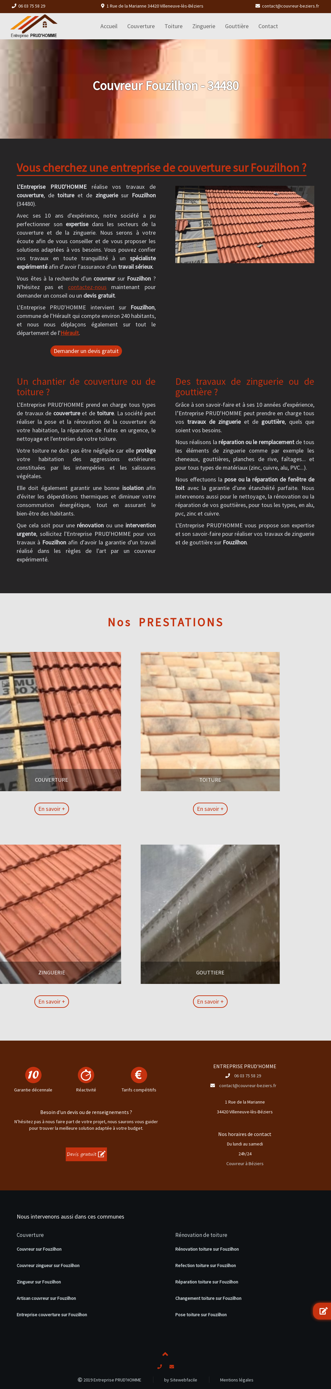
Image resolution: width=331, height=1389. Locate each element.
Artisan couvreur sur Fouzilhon (46, 1298)
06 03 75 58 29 (31, 6)
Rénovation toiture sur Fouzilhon (207, 1249)
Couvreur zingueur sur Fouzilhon (48, 1265)
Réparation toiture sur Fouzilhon (206, 1282)
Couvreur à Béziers (245, 1163)
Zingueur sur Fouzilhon (39, 1282)
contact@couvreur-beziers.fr (290, 6)
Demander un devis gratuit (86, 351)
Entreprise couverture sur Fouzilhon (52, 1315)
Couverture (30, 1235)
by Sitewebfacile (180, 1380)
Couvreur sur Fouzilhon (39, 1249)
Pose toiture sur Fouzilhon (201, 1315)
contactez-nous (87, 287)
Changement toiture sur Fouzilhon (208, 1298)
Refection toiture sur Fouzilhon (205, 1265)
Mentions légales (236, 1380)
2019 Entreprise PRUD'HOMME (109, 1380)
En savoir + (167, 808)
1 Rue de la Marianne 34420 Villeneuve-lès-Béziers (155, 6)
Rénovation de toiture (201, 1235)
